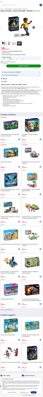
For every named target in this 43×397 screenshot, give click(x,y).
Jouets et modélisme (8, 8)
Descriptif (4, 81)
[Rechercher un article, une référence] (21, 4)
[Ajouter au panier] (23, 65)
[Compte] (37, 1)
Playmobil (25, 8)
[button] (21, 72)
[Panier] (40, 1)
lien (3, 384)
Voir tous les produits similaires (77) (7, 309)
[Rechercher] (40, 5)
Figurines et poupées (18, 8)
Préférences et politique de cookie (29, 395)
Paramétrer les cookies (24, 392)
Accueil (2, 8)
